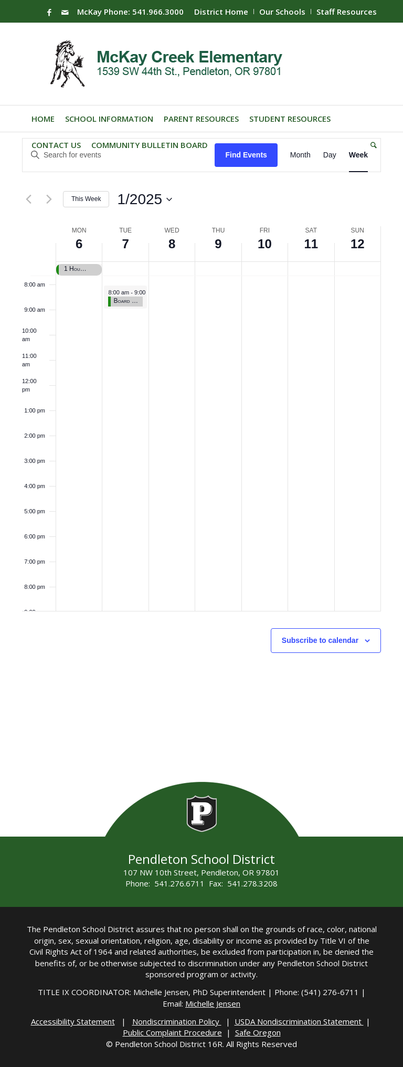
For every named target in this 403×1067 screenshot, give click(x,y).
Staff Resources (346, 11)
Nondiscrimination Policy (176, 1021)
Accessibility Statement (73, 1021)
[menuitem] (221, 11)
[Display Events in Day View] (329, 155)
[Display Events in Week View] (358, 155)
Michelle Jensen (212, 1003)
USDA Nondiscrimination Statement (299, 1021)
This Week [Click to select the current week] (86, 199)
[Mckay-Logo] (164, 64)
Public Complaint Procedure (172, 1032)
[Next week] (49, 199)
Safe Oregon (258, 1032)
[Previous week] (28, 199)
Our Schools (282, 11)
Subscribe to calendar (320, 640)
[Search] (371, 145)
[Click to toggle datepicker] (144, 199)
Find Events (246, 155)
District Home (221, 11)
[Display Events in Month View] (300, 155)
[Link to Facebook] (49, 12)
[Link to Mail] (65, 12)
